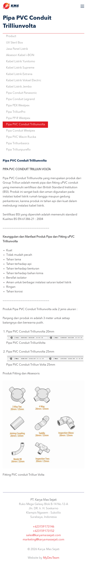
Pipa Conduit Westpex (20, 130)
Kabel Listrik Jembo (19, 86)
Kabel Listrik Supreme (20, 67)
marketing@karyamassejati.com (43, 539)
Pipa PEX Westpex (18, 105)
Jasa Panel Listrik (17, 49)
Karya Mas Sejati (11, 6)
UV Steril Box (14, 42)
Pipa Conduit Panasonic (21, 93)
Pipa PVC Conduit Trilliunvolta (25, 124)
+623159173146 (43, 526)
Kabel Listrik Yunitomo (20, 61)
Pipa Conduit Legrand (20, 99)
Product (11, 36)
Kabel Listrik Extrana (19, 74)
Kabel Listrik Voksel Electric (23, 80)
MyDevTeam (51, 558)
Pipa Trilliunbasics (17, 143)
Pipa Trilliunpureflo (18, 149)
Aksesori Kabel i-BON (20, 55)
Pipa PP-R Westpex (18, 118)
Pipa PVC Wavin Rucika (21, 137)
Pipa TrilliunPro (15, 112)
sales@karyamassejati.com (43, 535)
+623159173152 (43, 531)
